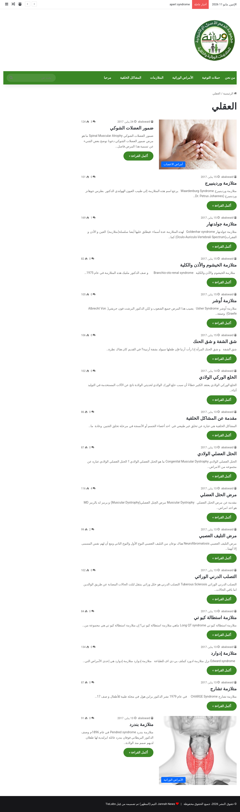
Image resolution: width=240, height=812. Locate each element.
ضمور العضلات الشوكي (131, 128)
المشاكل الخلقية (130, 77)
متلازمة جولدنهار (221, 224)
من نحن (230, 77)
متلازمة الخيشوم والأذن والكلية (208, 265)
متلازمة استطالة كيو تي (215, 617)
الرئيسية (230, 93)
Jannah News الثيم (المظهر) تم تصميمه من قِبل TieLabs (140, 804)
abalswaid (144, 121)
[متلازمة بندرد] (198, 750)
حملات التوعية (211, 77)
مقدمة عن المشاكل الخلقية (211, 418)
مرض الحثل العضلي (218, 494)
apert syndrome (180, 4)
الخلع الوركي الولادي (218, 377)
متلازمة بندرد (141, 724)
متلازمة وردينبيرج (221, 183)
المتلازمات (156, 77)
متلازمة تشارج (223, 688)
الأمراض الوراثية (182, 77)
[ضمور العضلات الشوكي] (198, 144)
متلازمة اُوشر (224, 300)
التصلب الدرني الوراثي (216, 576)
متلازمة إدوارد (224, 653)
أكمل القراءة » (138, 156)
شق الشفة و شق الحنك (215, 341)
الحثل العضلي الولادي (217, 453)
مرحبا (107, 77)
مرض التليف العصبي (218, 535)
